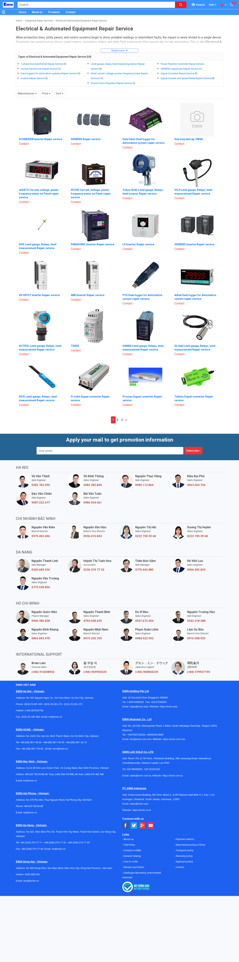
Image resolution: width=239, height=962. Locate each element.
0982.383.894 (92, 485)
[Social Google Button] (142, 825)
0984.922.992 (144, 638)
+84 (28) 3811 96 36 (30, 742)
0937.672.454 (144, 620)
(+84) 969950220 (94, 672)
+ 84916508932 (136, 702)
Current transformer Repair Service (39, 68)
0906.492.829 (196, 569)
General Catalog (132, 856)
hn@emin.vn (55, 716)
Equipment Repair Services (39, 20)
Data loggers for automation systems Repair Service (49, 73)
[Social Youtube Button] (151, 825)
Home (22, 12)
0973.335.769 (92, 638)
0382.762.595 (41, 485)
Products (54, 12)
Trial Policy (129, 844)
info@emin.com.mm (140, 739)
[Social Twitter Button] (134, 825)
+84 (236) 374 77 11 (31, 842)
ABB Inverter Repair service (87, 295)
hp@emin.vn (30, 812)
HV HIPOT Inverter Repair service (39, 295)
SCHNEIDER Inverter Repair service (40, 139)
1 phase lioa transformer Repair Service (42, 63)
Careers (179, 867)
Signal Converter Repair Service (177, 73)
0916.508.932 (196, 638)
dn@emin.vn (59, 848)
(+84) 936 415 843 (64, 774)
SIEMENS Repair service (85, 139)
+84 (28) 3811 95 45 (32, 748)
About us (37, 12)
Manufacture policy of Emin (190, 844)
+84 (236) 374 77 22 (55, 842)
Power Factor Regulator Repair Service (111, 83)
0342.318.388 (196, 620)
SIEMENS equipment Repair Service (179, 68)
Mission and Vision (133, 867)
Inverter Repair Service (32, 78)
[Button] (3, 12)
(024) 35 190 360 (30, 716)
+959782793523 (136, 734)
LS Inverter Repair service (138, 244)
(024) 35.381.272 (73, 704)
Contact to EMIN (132, 850)
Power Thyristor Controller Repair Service (182, 63)
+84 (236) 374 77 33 (79, 842)
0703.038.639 (92, 620)
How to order (130, 861)
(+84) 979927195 (198, 672)
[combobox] (94, 4)
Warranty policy (184, 856)
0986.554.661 (92, 502)
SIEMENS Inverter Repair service (194, 244)
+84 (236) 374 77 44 (32, 848)
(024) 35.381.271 (53, 704)
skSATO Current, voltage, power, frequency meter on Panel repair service (39, 193)
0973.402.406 (41, 536)
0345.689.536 (41, 569)
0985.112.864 (144, 485)
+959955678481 (155, 734)
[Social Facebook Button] (125, 825)
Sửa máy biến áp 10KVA (188, 139)
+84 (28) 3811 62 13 (76, 742)
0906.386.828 (41, 620)
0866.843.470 (41, 638)
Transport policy (184, 850)
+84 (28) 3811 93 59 (53, 742)
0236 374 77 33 (93, 569)
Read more (118, 50)
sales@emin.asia (139, 706)
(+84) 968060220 (146, 672)
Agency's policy (184, 861)
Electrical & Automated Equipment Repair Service (81, 20)
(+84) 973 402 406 (94, 774)
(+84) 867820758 (34, 710)
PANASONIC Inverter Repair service (92, 244)
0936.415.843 (92, 536)
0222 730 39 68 (145, 536)
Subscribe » (193, 450)
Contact (70, 12)
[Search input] (94, 4)
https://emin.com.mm (174, 739)
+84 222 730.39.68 (34, 774)
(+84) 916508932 (43, 672)
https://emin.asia (168, 706)
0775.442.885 (144, 569)
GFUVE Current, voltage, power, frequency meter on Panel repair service (91, 193)
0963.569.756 (196, 485)
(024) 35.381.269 (33, 704)
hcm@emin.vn (60, 748)
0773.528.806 (41, 587)
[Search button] (180, 4)
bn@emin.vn (30, 780)
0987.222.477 (41, 502)
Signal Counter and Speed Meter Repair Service (186, 78)
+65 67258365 (159, 702)
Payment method (184, 839)
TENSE (75, 345)
